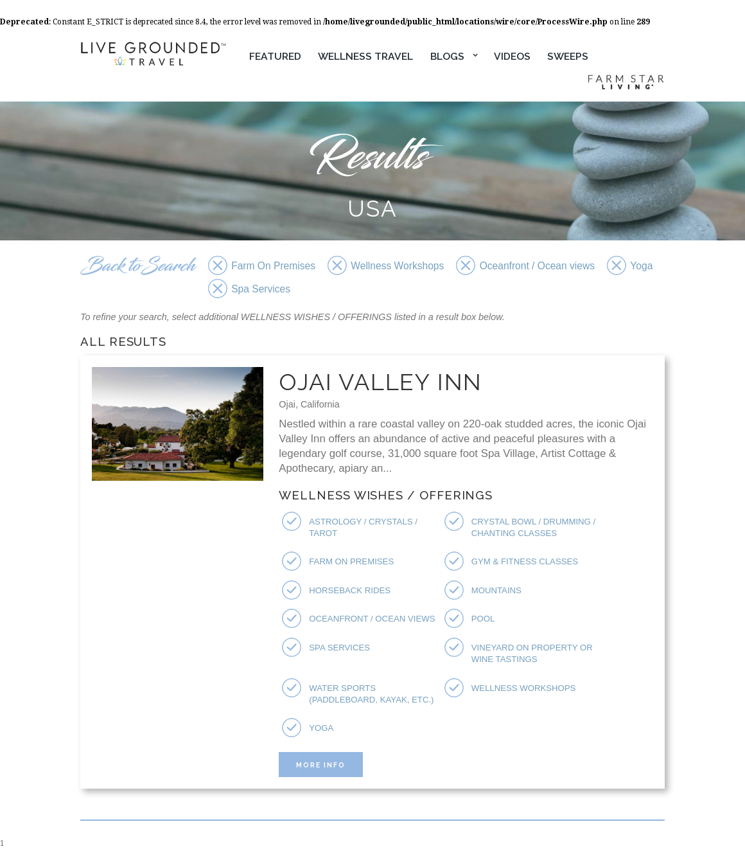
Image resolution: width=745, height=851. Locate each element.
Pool (483, 618)
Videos (512, 56)
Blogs (447, 56)
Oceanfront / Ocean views (372, 618)
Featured (275, 56)
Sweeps (567, 56)
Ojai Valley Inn (380, 381)
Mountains (496, 590)
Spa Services (339, 647)
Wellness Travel (365, 56)
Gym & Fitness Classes (524, 561)
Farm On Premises (351, 561)
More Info (321, 765)
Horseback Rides (349, 590)
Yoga (321, 728)
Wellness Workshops (523, 688)
